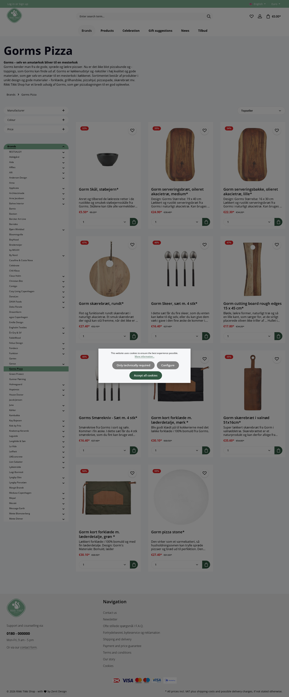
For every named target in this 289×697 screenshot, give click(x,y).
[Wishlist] (251, 18)
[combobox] (140, 18)
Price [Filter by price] (36, 133)
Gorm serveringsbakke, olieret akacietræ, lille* (250, 195)
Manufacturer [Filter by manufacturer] (36, 114)
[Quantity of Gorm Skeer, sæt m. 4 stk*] (176, 340)
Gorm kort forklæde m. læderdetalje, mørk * (171, 423)
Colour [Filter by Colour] (36, 123)
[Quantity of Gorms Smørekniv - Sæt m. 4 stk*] (104, 454)
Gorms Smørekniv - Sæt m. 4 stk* (108, 421)
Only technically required (134, 365)
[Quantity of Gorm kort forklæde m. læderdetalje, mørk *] (176, 454)
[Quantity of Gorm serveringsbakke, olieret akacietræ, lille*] (249, 226)
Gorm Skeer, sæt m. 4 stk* (174, 307)
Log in (11, 4)
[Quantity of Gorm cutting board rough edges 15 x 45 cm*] (249, 340)
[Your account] (260, 18)
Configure (167, 365)
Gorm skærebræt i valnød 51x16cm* (246, 423)
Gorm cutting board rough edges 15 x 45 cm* (252, 309)
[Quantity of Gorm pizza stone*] (176, 568)
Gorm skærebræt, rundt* (101, 307)
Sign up (23, 4)
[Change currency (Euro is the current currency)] (275, 4)
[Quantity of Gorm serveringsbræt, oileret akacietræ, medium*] (176, 226)
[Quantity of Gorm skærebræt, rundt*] (104, 340)
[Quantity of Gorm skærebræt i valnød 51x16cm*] (249, 454)
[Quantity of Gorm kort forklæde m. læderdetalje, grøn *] (104, 568)
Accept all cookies (145, 374)
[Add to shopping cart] (134, 226)
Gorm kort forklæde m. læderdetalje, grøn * (99, 538)
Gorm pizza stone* (167, 535)
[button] (63, 151)
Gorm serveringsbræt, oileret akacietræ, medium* (177, 195)
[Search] (209, 18)
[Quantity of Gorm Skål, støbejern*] (104, 226)
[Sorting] (261, 114)
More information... (144, 356)
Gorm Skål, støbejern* (99, 193)
